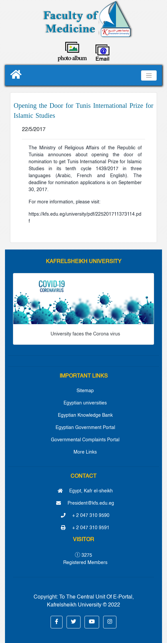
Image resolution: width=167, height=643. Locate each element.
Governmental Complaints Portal (85, 440)
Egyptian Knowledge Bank (85, 415)
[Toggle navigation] (149, 75)
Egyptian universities (85, 403)
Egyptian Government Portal (85, 427)
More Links (85, 452)
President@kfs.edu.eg (85, 503)
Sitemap (85, 391)
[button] (57, 622)
